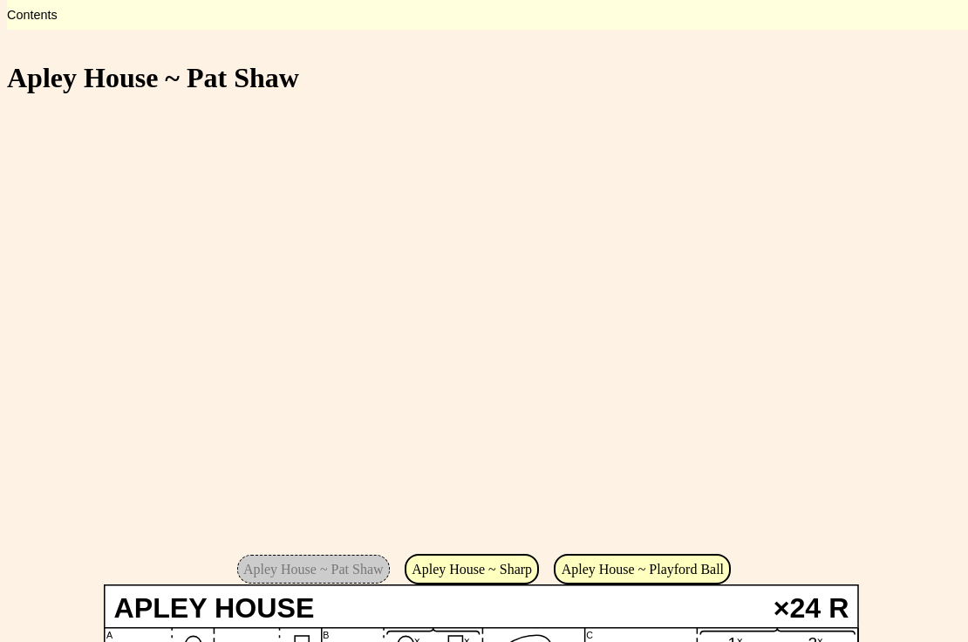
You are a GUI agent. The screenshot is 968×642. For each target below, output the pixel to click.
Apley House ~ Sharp (472, 569)
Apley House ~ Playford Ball (643, 569)
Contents (32, 15)
